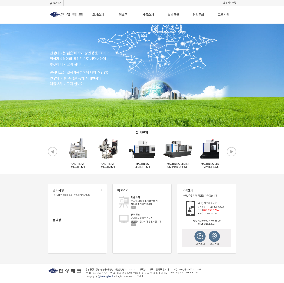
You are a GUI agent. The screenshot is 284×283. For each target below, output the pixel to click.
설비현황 (173, 14)
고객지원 (223, 14)
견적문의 (198, 14)
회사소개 (98, 14)
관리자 (140, 276)
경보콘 (123, 14)
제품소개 (148, 14)
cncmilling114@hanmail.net (183, 272)
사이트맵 (232, 3)
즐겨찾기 (55, 3)
